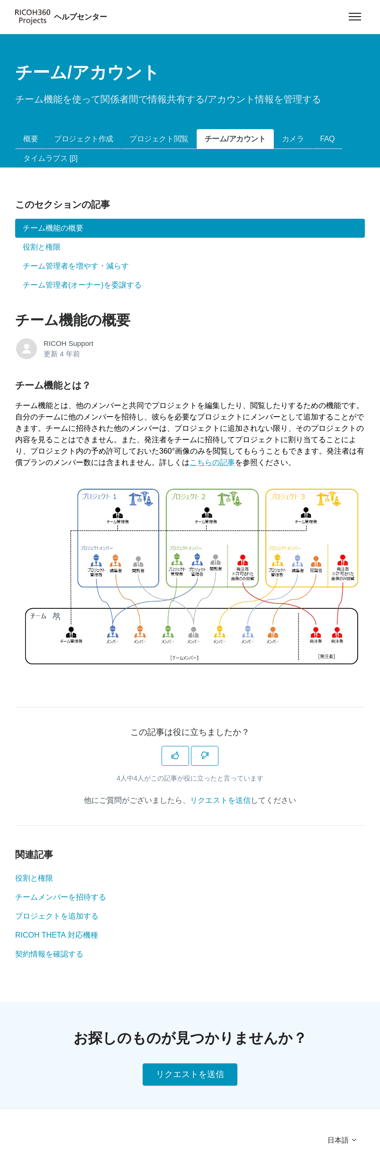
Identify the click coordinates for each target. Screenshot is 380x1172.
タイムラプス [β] (50, 158)
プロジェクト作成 (83, 139)
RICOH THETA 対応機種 (56, 935)
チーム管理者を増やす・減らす (76, 266)
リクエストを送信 (220, 800)
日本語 (342, 1140)
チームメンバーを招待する (60, 897)
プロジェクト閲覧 (159, 139)
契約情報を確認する (49, 954)
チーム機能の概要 (53, 228)
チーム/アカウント (235, 139)
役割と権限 (34, 878)
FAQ (327, 139)
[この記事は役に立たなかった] (204, 756)
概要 (30, 139)
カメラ (293, 139)
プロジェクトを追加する (57, 916)
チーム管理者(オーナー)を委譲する (82, 285)
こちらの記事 (212, 462)
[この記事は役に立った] (175, 756)
